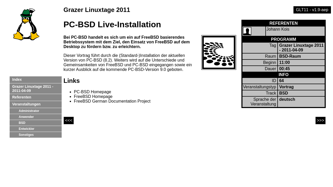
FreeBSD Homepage (93, 96)
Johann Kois (277, 29)
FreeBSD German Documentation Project (112, 101)
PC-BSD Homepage (92, 92)
